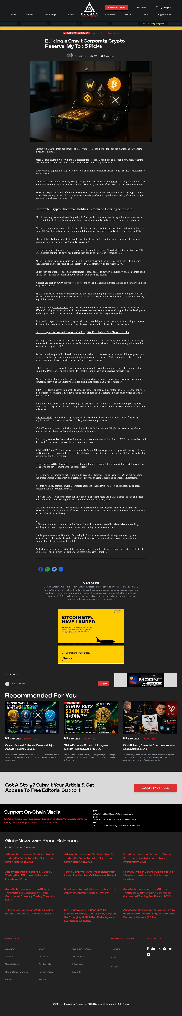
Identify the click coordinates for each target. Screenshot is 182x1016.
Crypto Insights (50, 14)
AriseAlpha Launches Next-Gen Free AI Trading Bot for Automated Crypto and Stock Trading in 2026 (30, 858)
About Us (10, 949)
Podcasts (44, 957)
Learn (145, 14)
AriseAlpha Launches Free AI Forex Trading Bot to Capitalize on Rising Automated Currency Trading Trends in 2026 (30, 894)
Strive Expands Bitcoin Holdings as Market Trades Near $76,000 (86, 747)
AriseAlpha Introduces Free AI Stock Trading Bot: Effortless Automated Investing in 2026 (28, 875)
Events (71, 14)
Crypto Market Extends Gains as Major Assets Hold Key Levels (30, 747)
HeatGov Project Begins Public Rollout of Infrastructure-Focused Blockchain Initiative (148, 875)
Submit (103, 684)
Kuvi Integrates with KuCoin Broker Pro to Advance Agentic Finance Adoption (90, 891)
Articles (29, 14)
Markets (128, 14)
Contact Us (141, 8)
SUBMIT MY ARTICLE (155, 788)
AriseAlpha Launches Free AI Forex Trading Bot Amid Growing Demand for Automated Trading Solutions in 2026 (147, 893)
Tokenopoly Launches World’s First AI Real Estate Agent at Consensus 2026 (29, 912)
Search (42, 980)
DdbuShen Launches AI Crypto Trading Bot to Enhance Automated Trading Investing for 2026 (147, 858)
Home (13, 14)
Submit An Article (116, 8)
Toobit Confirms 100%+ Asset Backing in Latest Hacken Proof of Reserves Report (90, 874)
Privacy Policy (46, 972)
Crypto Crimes (164, 14)
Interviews (110, 14)
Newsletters (12, 964)
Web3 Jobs (78, 957)
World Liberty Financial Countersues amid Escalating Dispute (149, 747)
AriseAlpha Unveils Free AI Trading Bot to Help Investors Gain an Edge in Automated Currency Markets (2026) (149, 914)
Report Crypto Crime (16, 972)
